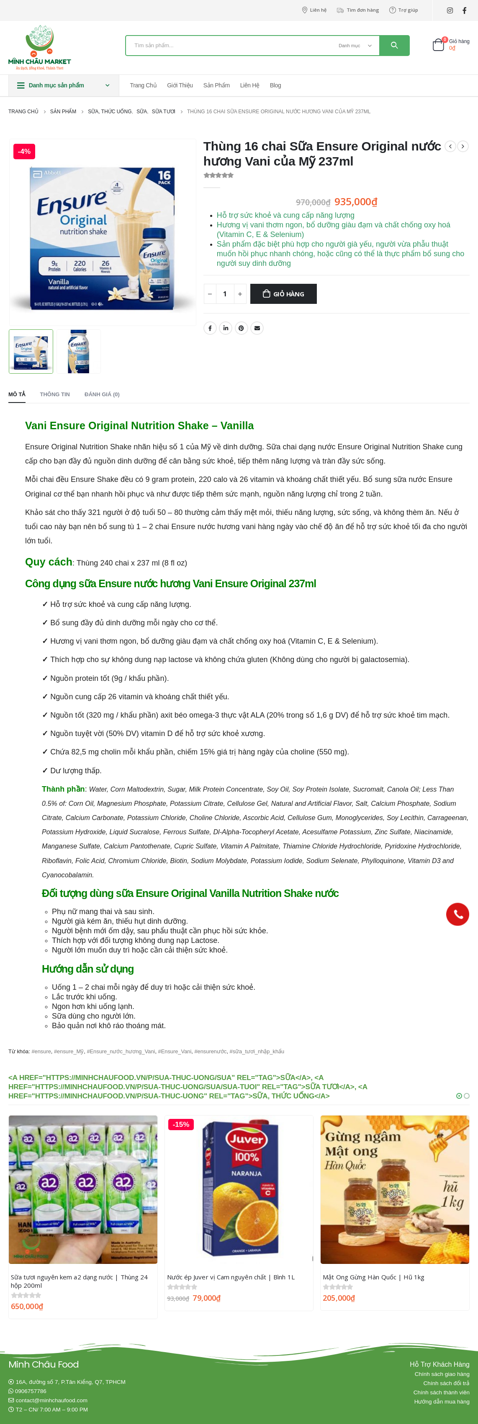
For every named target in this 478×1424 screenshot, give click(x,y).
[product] (83, 1189)
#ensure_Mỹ (69, 1051)
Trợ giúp (403, 10)
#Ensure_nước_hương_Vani (121, 1051)
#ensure (41, 1051)
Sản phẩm (216, 85)
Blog (275, 85)
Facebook (210, 328)
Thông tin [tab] (55, 394)
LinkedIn (225, 328)
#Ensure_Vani (175, 1051)
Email (257, 328)
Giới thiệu (180, 85)
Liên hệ (313, 10)
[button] (459, 1095)
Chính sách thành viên (442, 1392)
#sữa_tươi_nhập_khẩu (257, 1051)
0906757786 (30, 1391)
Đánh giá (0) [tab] (102, 394)
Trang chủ (143, 85)
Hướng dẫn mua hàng (442, 1401)
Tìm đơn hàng (358, 10)
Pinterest (241, 328)
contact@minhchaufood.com (51, 1400)
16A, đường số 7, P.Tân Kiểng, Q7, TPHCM (71, 1381)
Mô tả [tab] (17, 394)
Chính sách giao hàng (442, 1374)
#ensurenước (210, 1051)
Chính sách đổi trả (446, 1383)
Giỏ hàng (288, 294)
